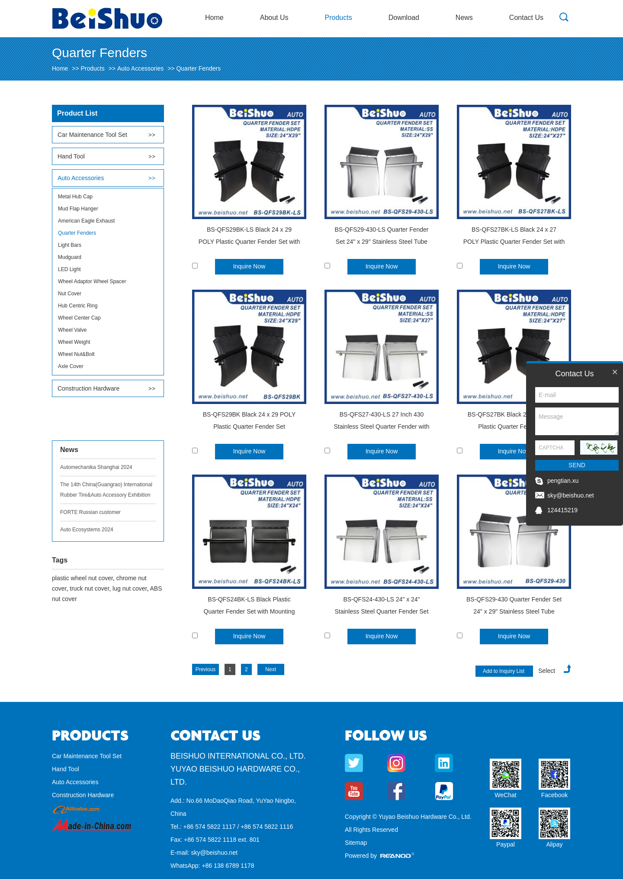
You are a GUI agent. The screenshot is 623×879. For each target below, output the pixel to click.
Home (214, 17)
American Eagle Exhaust (86, 221)
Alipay (554, 844)
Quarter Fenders (198, 68)
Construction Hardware (88, 388)
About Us (274, 17)
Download (404, 17)
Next (270, 669)
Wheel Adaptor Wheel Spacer (92, 281)
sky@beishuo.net (214, 852)
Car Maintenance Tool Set (92, 134)
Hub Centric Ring (77, 306)
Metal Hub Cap (75, 197)
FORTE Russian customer (90, 512)
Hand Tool (71, 156)
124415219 (562, 510)
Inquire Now (249, 266)
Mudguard (69, 257)
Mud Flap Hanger (78, 209)
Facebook (554, 795)
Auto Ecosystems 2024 (86, 530)
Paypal (505, 844)
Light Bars (69, 245)
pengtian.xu (562, 480)
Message (577, 421)
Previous (206, 669)
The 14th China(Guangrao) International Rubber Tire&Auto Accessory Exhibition (106, 490)
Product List (77, 113)
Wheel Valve (72, 330)
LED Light (69, 269)
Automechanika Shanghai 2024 (96, 467)
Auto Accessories (140, 68)
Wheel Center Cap (79, 318)
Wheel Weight (74, 342)
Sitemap (356, 842)
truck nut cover (89, 588)
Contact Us (526, 17)
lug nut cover (129, 588)
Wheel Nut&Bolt (76, 354)
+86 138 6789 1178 (228, 865)
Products (338, 17)
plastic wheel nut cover (82, 578)
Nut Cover (69, 294)
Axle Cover (70, 366)
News (464, 17)
